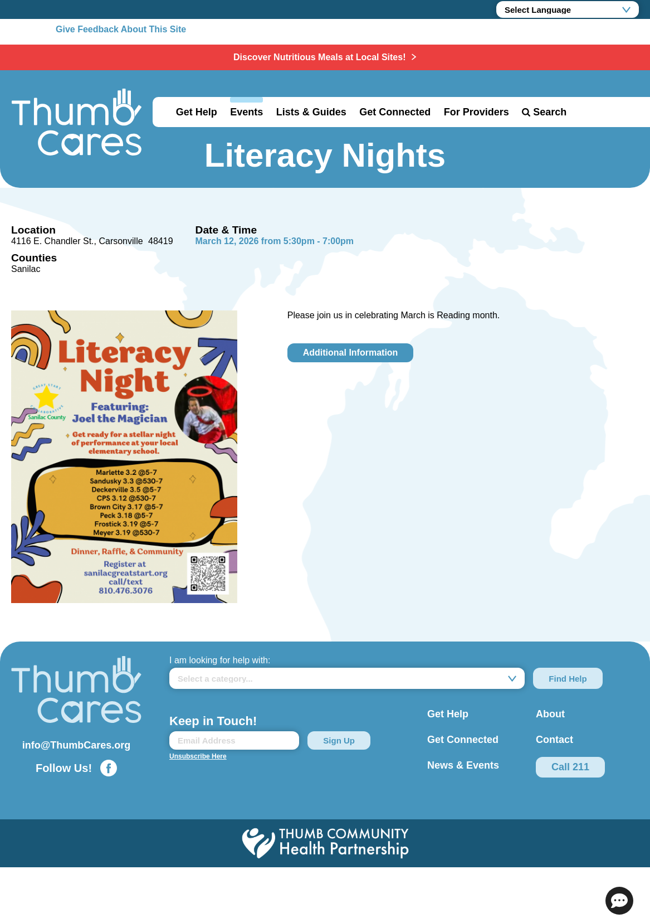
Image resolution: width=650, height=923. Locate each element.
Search (549, 112)
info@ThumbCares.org (76, 745)
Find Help (568, 678)
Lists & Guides (311, 112)
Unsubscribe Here (198, 756)
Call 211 (570, 767)
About (550, 714)
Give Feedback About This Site (121, 29)
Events (246, 112)
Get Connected (395, 112)
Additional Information (350, 352)
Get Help (196, 112)
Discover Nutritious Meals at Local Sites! (320, 57)
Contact (554, 739)
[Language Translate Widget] (567, 9)
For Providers (476, 112)
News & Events (463, 765)
